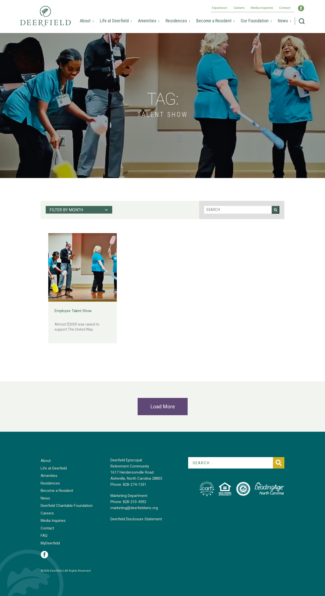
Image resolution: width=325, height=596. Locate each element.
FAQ (44, 535)
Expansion (219, 8)
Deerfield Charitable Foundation (67, 505)
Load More (162, 407)
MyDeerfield (50, 543)
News (283, 20)
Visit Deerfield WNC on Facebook (301, 8)
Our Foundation (255, 20)
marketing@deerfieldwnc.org (134, 508)
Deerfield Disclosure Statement (136, 519)
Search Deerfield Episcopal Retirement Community (302, 21)
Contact (284, 8)
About (85, 20)
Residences (176, 20)
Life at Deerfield (114, 20)
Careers (239, 8)
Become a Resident (214, 20)
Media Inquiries (262, 8)
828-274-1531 (134, 484)
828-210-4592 (134, 502)
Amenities (147, 20)
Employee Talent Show (73, 311)
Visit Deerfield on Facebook (44, 554)
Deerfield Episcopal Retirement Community (45, 20)
